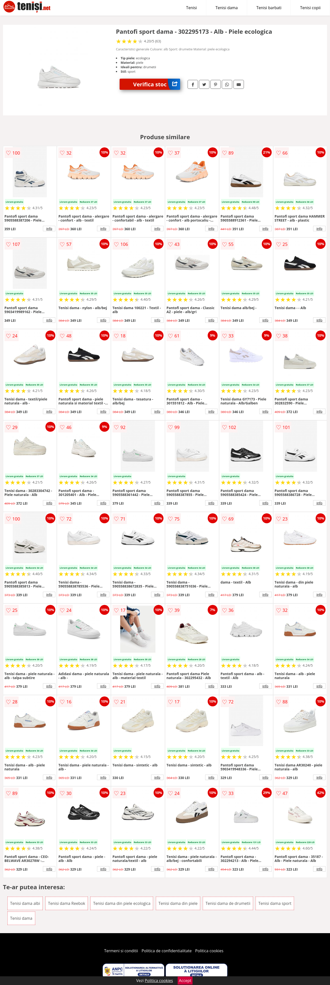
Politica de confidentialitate (167, 950)
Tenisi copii (310, 7)
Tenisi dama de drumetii (227, 903)
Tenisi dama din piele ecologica (121, 903)
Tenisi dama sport (274, 903)
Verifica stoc (156, 84)
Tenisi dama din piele (178, 903)
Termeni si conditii (121, 950)
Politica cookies (209, 950)
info (49, 228)
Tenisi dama (226, 7)
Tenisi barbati (268, 7)
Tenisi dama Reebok (66, 903)
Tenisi (191, 7)
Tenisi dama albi (25, 903)
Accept (185, 980)
